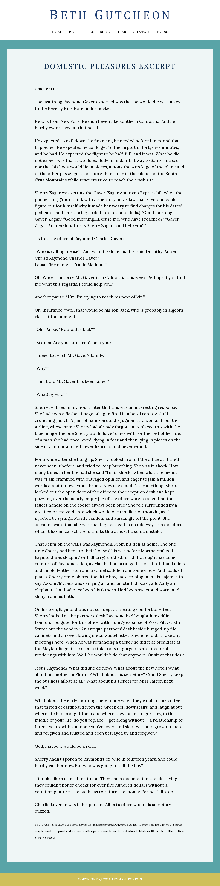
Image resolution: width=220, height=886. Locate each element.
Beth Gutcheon (110, 15)
